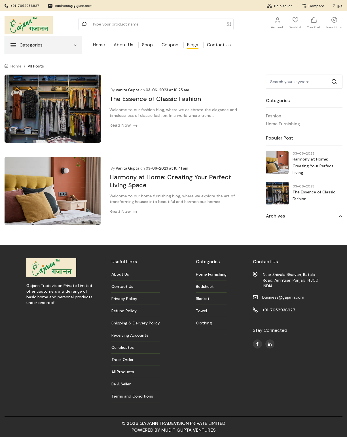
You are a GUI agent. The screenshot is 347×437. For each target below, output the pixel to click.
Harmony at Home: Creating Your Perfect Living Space (170, 181)
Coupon (170, 45)
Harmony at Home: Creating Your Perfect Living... (313, 166)
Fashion (273, 116)
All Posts (36, 66)
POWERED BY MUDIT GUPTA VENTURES (174, 430)
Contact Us (219, 45)
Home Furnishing (283, 124)
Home (99, 45)
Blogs (192, 45)
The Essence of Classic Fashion (155, 99)
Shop (147, 45)
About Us (123, 45)
